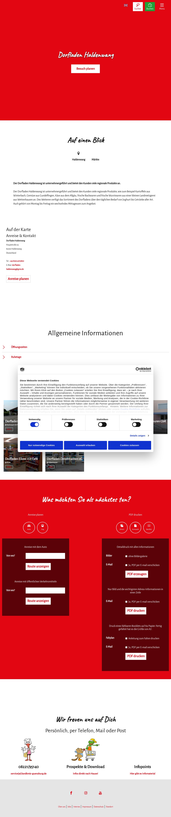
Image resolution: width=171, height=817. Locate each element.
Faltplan (110, 638)
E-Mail (109, 564)
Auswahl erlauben (85, 445)
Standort (109, 807)
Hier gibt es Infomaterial (142, 773)
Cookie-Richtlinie (130, 409)
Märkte (9, 429)
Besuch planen (85, 68)
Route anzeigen (38, 566)
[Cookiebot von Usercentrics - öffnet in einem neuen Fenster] (138, 369)
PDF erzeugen (137, 574)
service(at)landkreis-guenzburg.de (28, 773)
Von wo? (10, 555)
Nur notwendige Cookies (41, 445)
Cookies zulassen (129, 445)
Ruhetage (16, 357)
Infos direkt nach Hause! (85, 773)
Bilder (109, 555)
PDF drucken (136, 611)
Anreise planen (18, 279)
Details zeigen (137, 435)
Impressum (86, 807)
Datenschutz (99, 807)
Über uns (61, 807)
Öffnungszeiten (19, 347)
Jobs (69, 807)
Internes (76, 807)
